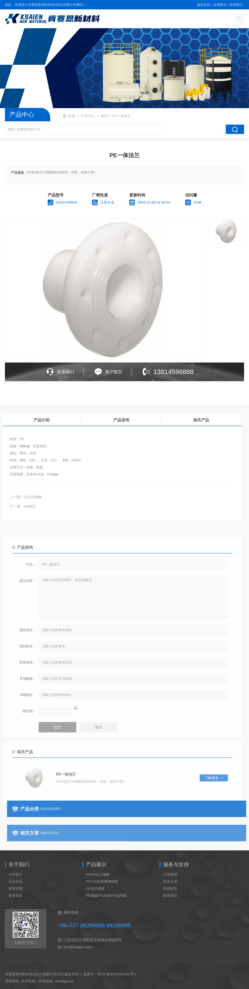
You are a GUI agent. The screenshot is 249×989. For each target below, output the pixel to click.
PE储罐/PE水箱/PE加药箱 (106, 905)
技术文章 (170, 891)
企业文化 (15, 891)
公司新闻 (170, 884)
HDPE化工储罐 (98, 884)
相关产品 (48, 451)
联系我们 (236, 5)
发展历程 (15, 898)
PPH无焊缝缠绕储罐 (102, 891)
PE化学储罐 (95, 898)
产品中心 (88, 116)
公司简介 (15, 884)
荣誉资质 (15, 905)
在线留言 (219, 5)
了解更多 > (61, 813)
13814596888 (173, 373)
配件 (104, 116)
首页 (71, 116)
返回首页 (203, 5)
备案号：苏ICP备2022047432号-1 (110, 984)
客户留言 (113, 373)
